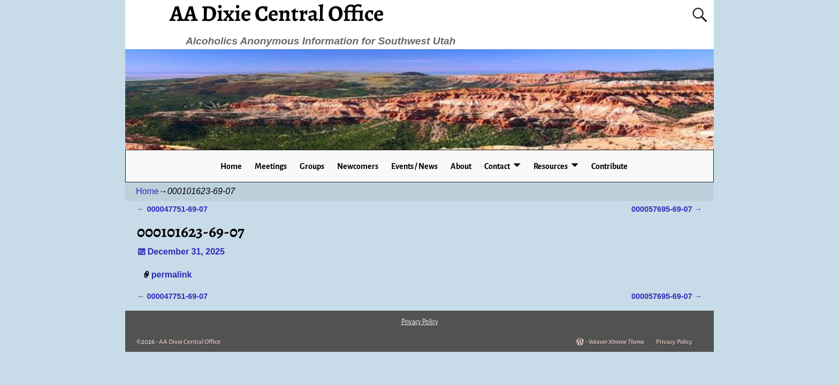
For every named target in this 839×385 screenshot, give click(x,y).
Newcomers (357, 166)
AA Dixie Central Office (189, 341)
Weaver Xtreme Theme (616, 341)
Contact (497, 166)
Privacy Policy (674, 341)
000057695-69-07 (666, 209)
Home (231, 166)
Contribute (609, 166)
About (461, 166)
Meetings (271, 166)
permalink (171, 274)
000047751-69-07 (172, 209)
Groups (312, 166)
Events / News (414, 166)
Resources (550, 166)
